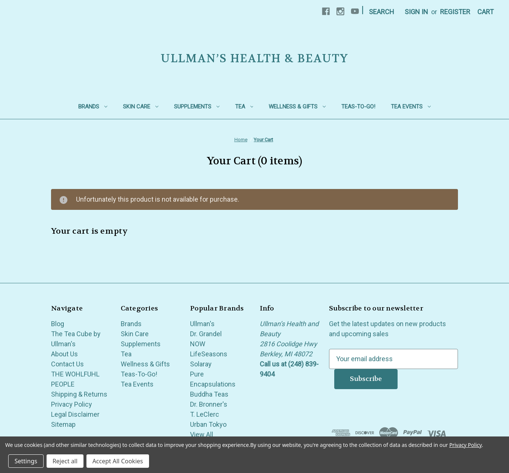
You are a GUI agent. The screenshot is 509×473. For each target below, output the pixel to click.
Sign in (416, 12)
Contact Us (67, 364)
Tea (244, 106)
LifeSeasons (208, 354)
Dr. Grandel (206, 334)
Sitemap (63, 424)
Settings (26, 461)
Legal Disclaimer (75, 414)
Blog (57, 324)
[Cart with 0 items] (485, 11)
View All (201, 434)
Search (381, 12)
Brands (92, 106)
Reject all (65, 461)
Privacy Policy (71, 404)
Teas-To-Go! (358, 106)
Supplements (196, 106)
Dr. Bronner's (208, 404)
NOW (197, 344)
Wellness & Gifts (297, 106)
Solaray (201, 364)
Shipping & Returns (79, 394)
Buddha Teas (209, 394)
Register (455, 12)
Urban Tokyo (208, 424)
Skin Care (140, 106)
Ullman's (202, 324)
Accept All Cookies (117, 461)
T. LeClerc (204, 414)
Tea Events (411, 106)
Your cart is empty (89, 231)
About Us (64, 354)
